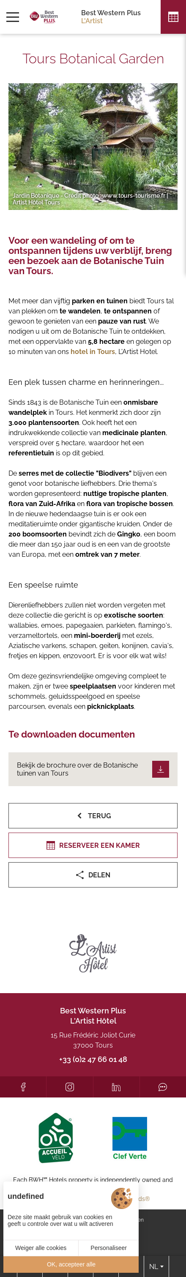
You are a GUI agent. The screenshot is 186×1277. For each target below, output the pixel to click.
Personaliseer (108, 1247)
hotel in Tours (93, 352)
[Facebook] (23, 1086)
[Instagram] (69, 1086)
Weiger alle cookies (40, 1247)
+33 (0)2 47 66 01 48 (93, 1059)
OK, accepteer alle (71, 1264)
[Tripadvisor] (163, 1086)
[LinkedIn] (116, 1086)
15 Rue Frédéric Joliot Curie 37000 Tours (93, 1040)
